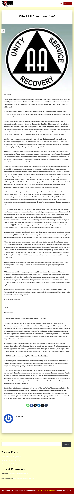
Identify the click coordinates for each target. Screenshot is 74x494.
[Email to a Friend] (42, 405)
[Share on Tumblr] (46, 405)
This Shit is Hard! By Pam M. (60, 429)
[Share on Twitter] (39, 405)
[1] (4, 192)
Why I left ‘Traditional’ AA (11, 460)
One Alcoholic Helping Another (14, 429)
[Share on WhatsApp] (28, 405)
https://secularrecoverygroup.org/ (18, 303)
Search (4, 440)
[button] (61, 4)
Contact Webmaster (64, 490)
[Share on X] (35, 405)
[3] (21, 280)
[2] (20, 227)
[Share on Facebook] (31, 405)
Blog (37, 13)
